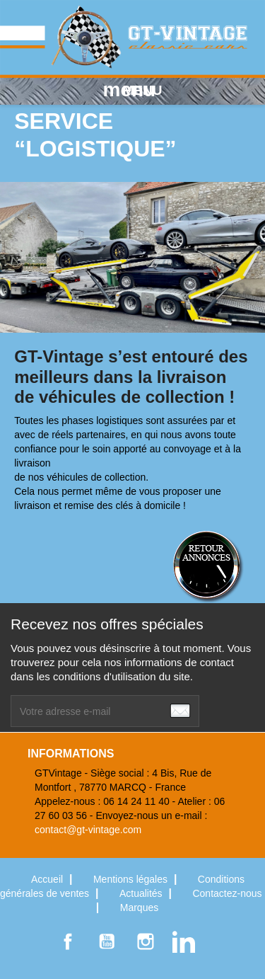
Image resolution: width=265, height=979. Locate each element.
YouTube (106, 941)
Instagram (145, 941)
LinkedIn (183, 941)
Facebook (68, 941)
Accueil (48, 879)
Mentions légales (131, 879)
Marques (139, 907)
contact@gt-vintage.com (88, 829)
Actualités (142, 893)
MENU (133, 90)
